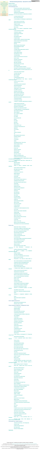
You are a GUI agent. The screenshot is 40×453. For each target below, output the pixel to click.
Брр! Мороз (15, 122)
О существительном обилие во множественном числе (22, 409)
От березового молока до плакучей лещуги (20, 400)
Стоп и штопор (16, 129)
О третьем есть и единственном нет (19, 126)
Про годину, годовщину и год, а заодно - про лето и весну (22, 360)
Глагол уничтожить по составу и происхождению (21, 229)
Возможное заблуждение (18, 322)
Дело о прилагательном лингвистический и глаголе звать (23, 9)
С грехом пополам (17, 170)
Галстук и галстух (16, 340)
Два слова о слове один (17, 62)
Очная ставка (16, 176)
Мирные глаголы (16, 399)
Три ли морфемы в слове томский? (19, 239)
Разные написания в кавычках (18, 344)
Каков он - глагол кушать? (18, 370)
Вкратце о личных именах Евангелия (19, 222)
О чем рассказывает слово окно (19, 77)
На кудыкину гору (16, 206)
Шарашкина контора (17, 186)
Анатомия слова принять (18, 242)
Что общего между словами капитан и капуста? (21, 49)
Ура (14, 133)
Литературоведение (4, 5)
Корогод (15, 406)
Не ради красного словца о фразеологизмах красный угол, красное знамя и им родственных (20, 158)
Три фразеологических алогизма (19, 180)
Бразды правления (17, 173)
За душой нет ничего (17, 177)
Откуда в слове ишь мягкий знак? (19, 103)
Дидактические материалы (4, 4)
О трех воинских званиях (18, 98)
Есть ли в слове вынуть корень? (19, 241)
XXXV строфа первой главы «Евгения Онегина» (21, 348)
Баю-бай (15, 119)
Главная (4, 1)
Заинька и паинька (17, 244)
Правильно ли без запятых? (18, 319)
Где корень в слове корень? (18, 59)
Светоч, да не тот (16, 380)
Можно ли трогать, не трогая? (18, 257)
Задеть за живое (16, 202)
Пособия (4, 8)
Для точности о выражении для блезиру (20, 231)
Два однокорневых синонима (18, 265)
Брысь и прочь (16, 123)
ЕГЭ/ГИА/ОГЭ (4, 11)
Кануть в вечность (17, 145)
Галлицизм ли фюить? (17, 136)
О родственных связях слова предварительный (21, 262)
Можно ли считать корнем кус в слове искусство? (21, 274)
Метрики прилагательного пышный (19, 22)
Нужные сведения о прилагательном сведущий (21, 283)
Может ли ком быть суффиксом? (19, 92)
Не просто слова (16, 424)
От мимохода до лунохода (18, 99)
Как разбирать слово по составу (19, 289)
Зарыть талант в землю (17, 215)
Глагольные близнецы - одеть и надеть (20, 245)
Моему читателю (12, 3)
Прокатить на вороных (17, 149)
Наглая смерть (16, 379)
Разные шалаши (16, 152)
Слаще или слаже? (17, 280)
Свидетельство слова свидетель (19, 12)
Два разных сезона (17, 162)
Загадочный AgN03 (17, 308)
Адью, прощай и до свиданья (18, 110)
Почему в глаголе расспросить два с (19, 235)
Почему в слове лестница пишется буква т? (20, 270)
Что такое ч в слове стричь (18, 281)
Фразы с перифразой (17, 383)
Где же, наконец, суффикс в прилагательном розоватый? (22, 238)
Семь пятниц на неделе (17, 203)
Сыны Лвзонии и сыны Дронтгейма (19, 376)
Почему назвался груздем (18, 52)
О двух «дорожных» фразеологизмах (19, 167)
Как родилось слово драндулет (19, 106)
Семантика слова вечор (17, 373)
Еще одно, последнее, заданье (18, 428)
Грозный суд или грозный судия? (19, 336)
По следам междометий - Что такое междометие (21, 109)
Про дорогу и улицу (17, 65)
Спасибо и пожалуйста (17, 132)
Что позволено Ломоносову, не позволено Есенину (22, 402)
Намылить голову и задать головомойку (20, 210)
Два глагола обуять (17, 74)
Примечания (11, 430)
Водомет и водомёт (17, 309)
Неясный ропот (16, 332)
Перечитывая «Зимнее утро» (18, 377)
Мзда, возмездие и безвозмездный (19, 45)
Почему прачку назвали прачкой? (19, 71)
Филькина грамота (17, 146)
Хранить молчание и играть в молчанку (20, 216)
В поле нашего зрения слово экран (19, 311)
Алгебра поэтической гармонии (19, 425)
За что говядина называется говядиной (20, 66)
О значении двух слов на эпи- (18, 350)
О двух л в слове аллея (17, 277)
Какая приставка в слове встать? (19, 232)
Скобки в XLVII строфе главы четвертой (20, 353)
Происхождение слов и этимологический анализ (21, 223)
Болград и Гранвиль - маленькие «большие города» (22, 39)
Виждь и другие (16, 390)
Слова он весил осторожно (18, 318)
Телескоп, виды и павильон (18, 325)
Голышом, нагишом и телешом (18, 81)
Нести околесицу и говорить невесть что (20, 179)
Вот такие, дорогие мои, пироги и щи (19, 382)
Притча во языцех (16, 193)
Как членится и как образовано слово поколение (21, 255)
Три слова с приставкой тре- (18, 254)
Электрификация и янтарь (18, 53)
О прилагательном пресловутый (19, 312)
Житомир (15, 43)
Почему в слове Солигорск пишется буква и (20, 40)
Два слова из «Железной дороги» (19, 367)
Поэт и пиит (16, 405)
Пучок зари (15, 351)
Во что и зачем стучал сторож (18, 347)
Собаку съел (16, 199)
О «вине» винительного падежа (19, 30)
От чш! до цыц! (16, 139)
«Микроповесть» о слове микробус (19, 88)
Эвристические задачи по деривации (19, 297)
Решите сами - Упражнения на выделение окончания (22, 291)
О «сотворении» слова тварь (18, 25)
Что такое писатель (17, 55)
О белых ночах (16, 324)
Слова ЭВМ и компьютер (18, 89)
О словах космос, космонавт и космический (20, 273)
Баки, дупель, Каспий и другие (18, 95)
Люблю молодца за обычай (18, 143)
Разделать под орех (17, 189)
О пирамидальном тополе (18, 328)
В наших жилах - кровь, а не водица (19, 412)
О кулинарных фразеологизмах (19, 16)
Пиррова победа (16, 212)
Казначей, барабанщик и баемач (19, 46)
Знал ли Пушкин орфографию (18, 389)
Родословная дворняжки (18, 85)
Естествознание (4, 15)
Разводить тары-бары (17, 197)
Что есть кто (16, 82)
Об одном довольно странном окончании (20, 386)
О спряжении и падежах (17, 32)
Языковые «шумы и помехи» (18, 303)
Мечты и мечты (16, 357)
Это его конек (16, 209)
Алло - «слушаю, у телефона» (18, 113)
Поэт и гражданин (17, 315)
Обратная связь (4, 12)
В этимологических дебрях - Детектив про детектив (22, 8)
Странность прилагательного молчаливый (20, 249)
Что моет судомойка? (17, 50)
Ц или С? (15, 396)
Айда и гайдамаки (17, 112)
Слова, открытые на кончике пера (19, 21)
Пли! (14, 130)
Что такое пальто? (16, 341)
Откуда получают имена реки (18, 33)
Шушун (15, 403)
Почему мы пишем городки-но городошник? (21, 284)
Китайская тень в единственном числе (20, 156)
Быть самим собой (17, 427)
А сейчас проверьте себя (18, 415)
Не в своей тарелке (17, 196)
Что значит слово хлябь (17, 73)
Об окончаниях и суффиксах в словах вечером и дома (22, 228)
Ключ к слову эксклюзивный (18, 17)
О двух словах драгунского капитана (19, 331)
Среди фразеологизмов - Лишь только (20, 142)
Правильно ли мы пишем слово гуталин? (20, 107)
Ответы (15, 292)
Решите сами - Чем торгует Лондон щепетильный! (21, 354)
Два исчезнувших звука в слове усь (19, 135)
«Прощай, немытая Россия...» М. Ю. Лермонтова (21, 422)
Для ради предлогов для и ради (19, 63)
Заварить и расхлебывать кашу (19, 155)
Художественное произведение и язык (20, 302)
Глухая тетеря (16, 183)
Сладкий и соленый (17, 24)
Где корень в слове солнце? (18, 91)
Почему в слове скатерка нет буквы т (19, 266)
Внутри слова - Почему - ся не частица (20, 226)
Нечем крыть (16, 190)
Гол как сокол (16, 219)
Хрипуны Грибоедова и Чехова (18, 369)
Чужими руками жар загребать (18, 200)
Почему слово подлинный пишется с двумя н (21, 263)
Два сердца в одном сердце (18, 169)
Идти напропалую (16, 192)
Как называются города (17, 36)
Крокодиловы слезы (17, 213)
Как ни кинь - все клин (17, 153)
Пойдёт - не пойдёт (17, 393)
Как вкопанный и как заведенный (19, 187)
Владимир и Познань (17, 42)
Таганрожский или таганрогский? (19, 271)
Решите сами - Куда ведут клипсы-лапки (20, 413)
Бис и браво (16, 120)
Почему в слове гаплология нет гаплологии (20, 56)
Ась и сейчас (16, 116)
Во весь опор (16, 148)
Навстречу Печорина (17, 392)
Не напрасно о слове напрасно (18, 321)
